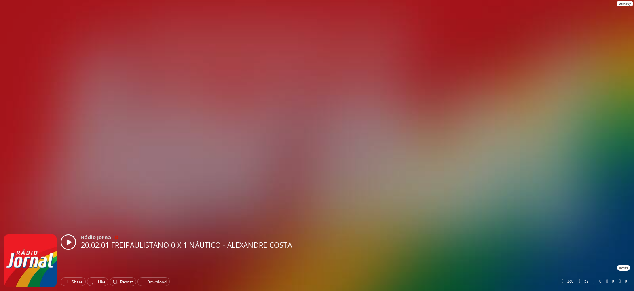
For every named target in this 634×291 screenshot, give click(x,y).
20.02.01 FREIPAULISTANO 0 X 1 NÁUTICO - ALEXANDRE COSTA (186, 245)
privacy (625, 3)
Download (154, 282)
